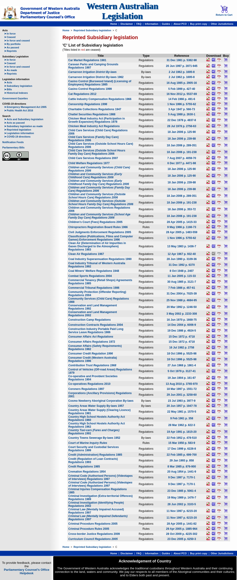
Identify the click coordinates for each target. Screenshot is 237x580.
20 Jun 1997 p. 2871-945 (181, 66)
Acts (8, 82)
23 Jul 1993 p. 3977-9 (182, 400)
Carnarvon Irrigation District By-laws (92, 72)
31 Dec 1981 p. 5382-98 (182, 60)
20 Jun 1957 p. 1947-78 (181, 406)
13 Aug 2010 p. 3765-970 (182, 384)
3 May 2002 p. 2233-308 (181, 313)
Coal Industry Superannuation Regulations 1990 (99, 259)
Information (152, 23)
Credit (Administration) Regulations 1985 (95, 454)
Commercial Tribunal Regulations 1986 (93, 287)
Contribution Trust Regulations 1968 (92, 365)
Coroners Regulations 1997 (86, 389)
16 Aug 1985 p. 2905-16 (182, 83)
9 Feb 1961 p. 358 (181, 418)
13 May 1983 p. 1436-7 (181, 246)
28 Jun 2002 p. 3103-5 (182, 504)
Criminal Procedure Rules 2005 (88, 528)
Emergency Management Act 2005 (25, 107)
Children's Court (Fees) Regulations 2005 (95, 222)
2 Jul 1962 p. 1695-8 (182, 72)
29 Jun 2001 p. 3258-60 (181, 394)
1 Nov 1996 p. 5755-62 (181, 104)
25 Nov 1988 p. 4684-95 (182, 300)
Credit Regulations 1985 (84, 466)
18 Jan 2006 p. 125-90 (182, 132)
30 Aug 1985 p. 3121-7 (181, 281)
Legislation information (19, 133)
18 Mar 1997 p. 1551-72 (181, 389)
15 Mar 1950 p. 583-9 (181, 443)
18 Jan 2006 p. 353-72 (182, 209)
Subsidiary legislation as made (23, 126)
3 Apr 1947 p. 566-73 (181, 109)
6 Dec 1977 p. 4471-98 (181, 163)
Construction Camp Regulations (89, 319)
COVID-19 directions (17, 136)
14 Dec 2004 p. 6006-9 (181, 324)
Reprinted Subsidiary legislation (92, 30)
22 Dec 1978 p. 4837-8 (181, 120)
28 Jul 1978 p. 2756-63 (181, 126)
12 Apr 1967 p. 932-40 (182, 254)
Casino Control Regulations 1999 (90, 89)
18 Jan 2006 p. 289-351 (182, 145)
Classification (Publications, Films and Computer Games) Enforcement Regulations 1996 (100, 238)
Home (113, 23)
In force (10, 33)
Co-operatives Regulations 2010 (89, 384)
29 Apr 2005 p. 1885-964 (181, 528)
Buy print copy (198, 23)
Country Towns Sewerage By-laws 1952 (94, 437)
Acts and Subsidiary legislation (23, 119)
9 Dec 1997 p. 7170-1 (181, 477)
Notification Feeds (13, 142)
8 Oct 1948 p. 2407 (182, 271)
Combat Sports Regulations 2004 (90, 276)
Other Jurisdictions (222, 23)
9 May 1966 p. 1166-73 (181, 227)
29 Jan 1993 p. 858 (182, 460)
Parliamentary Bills (13, 147)
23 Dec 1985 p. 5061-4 (181, 490)
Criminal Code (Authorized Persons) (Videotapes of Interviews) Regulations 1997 (100, 484)
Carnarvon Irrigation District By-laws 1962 (96, 77)
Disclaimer (127, 23)
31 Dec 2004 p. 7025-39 (182, 293)
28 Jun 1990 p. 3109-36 (181, 259)
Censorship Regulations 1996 (87, 104)
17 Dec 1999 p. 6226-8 (181, 448)
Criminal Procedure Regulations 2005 (93, 523)
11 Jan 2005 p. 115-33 (182, 276)
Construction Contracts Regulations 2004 (95, 324)
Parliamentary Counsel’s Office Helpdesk (27, 571)
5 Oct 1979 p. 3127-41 (182, 371)
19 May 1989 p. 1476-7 (181, 497)
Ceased (10, 37)
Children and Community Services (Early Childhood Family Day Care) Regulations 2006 (98, 182)
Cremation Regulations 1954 (87, 471)
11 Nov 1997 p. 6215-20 (182, 511)
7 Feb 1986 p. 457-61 (181, 287)
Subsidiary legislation (18, 86)
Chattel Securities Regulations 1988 (91, 114)
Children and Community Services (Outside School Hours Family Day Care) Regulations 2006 (100, 202)
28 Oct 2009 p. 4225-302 (181, 534)
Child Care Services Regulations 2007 (93, 158)
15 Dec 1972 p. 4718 (182, 336)
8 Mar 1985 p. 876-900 (182, 466)
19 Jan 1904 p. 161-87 (182, 377)
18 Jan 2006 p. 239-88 (182, 138)
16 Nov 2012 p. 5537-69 (182, 94)
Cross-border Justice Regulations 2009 (94, 534)
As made (10, 70)
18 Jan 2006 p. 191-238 (182, 152)
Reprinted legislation (17, 129)
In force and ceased (17, 40)
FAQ (138, 23)
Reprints (10, 51)
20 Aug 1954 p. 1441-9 (181, 471)
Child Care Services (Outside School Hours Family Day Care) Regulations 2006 (96, 152)
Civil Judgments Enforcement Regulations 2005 (99, 232)
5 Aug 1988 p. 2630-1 (181, 114)
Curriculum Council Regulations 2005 (93, 539)
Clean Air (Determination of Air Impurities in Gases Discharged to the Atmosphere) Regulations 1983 (97, 246)
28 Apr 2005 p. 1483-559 (181, 232)
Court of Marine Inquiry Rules (87, 443)
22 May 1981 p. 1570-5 (181, 411)
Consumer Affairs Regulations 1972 (91, 341)
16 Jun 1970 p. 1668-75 (181, 319)
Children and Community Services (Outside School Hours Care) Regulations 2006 (96, 196)
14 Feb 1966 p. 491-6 (181, 99)
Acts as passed (14, 122)
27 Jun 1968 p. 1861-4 (182, 365)
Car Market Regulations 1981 (87, 60)
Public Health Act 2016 (18, 110)
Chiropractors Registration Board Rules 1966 (98, 227)
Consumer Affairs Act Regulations (90, 336)
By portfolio (12, 44)
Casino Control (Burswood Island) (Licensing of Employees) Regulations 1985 (99, 83)
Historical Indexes (16, 92)
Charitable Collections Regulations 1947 (94, 109)
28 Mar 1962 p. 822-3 (181, 425)
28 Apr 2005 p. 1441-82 (181, 523)
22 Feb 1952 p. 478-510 (181, 437)
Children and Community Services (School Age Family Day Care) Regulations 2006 (99, 216)
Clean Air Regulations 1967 (86, 254)
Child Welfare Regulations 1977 (89, 163)
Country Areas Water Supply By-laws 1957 (96, 406)
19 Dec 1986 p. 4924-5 (181, 330)
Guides (166, 23)
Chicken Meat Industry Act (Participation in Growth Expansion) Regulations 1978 (96, 120)
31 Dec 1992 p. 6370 (182, 264)
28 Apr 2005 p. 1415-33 (181, 222)
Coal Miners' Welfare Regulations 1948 (93, 271)
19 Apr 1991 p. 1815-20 (181, 431)
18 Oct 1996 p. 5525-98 (181, 353)
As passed (11, 47)
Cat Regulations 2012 (82, 94)
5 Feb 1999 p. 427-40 (181, 89)
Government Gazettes (15, 98)
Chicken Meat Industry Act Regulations (94, 126)
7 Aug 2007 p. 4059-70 (181, 158)
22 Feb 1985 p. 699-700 (181, 454)
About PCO (180, 23)
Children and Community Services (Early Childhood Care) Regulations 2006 (95, 175)
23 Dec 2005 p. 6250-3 (181, 539)
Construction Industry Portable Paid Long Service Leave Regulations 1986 (95, 330)
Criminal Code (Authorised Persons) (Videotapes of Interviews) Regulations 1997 (100, 477)
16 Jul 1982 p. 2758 (181, 347)
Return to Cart (224, 11)
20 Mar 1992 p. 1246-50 (181, 307)
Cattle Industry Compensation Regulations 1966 (99, 99)
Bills (8, 89)
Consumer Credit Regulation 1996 (90, 353)
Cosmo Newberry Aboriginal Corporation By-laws (101, 400)
